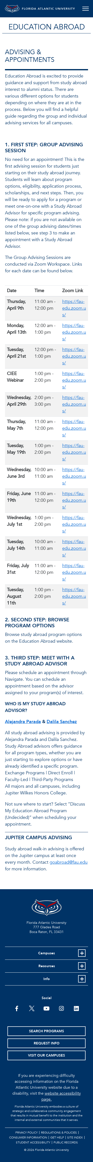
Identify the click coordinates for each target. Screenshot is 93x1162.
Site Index (75, 1137)
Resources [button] (46, 966)
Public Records (66, 1142)
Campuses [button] (46, 953)
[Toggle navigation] (85, 8)
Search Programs (46, 1031)
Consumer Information (28, 1137)
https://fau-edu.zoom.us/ (74, 308)
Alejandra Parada (23, 722)
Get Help (57, 1137)
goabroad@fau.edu (69, 862)
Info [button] (46, 979)
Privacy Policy (26, 1133)
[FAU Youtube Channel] (46, 1008)
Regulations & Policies (59, 1133)
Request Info (47, 1043)
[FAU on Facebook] (17, 1008)
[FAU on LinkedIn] (76, 1008)
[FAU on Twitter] (32, 1008)
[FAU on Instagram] (61, 1008)
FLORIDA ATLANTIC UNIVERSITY (49, 9)
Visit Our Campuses (46, 1055)
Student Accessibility (33, 1142)
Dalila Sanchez (62, 722)
